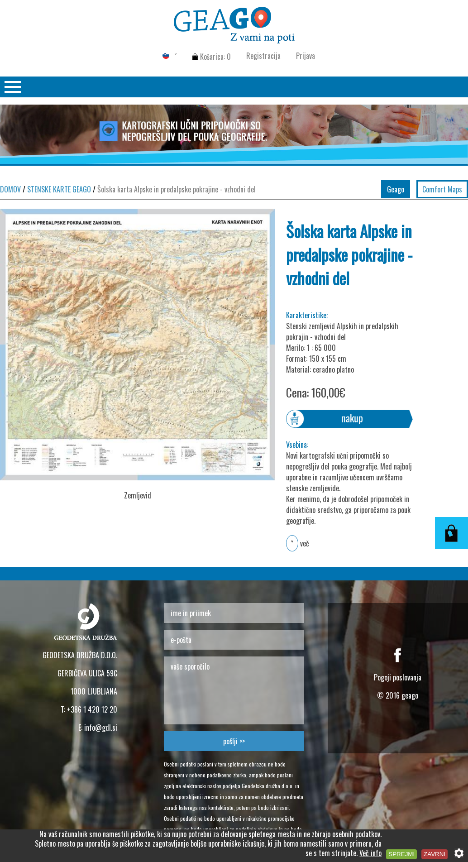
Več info (370, 853)
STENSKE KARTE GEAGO (57, 189)
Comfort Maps (442, 189)
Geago (395, 189)
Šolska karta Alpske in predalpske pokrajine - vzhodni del (174, 189)
